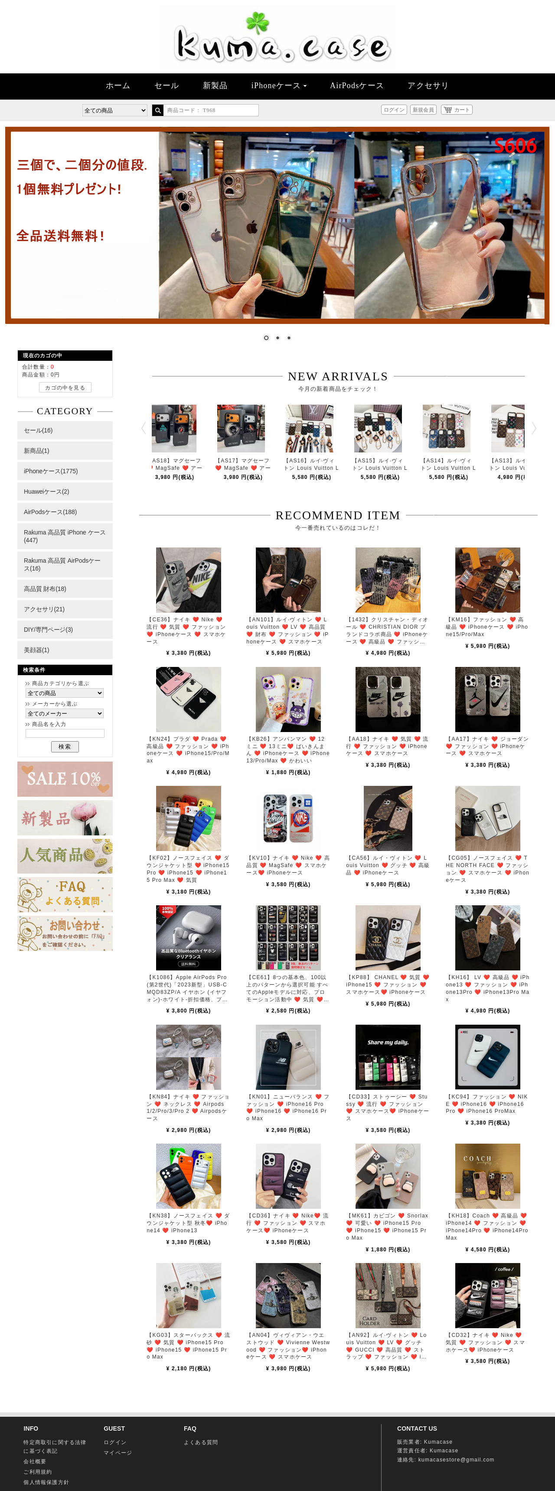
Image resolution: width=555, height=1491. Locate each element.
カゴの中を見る (65, 388)
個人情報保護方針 (46, 1482)
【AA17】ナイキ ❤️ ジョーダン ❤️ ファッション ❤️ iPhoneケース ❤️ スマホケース (487, 746)
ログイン (394, 110)
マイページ (118, 1453)
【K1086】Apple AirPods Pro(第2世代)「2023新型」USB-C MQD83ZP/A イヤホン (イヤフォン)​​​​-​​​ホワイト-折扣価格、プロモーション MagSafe (187, 991)
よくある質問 (201, 1442)
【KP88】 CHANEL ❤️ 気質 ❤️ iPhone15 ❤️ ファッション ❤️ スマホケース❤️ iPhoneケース (388, 984)
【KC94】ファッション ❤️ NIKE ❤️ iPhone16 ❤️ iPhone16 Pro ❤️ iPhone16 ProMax (487, 1104)
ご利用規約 (37, 1472)
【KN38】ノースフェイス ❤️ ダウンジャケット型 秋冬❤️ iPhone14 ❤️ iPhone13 (188, 1223)
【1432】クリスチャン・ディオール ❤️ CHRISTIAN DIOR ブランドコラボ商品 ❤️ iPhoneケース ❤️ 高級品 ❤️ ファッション (387, 634)
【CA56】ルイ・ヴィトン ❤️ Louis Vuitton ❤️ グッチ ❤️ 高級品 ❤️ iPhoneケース (388, 865)
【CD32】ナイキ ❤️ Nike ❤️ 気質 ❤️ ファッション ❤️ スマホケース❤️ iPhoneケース (485, 1342)
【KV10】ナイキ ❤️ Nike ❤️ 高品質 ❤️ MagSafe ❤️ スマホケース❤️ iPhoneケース (288, 865)
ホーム (118, 85)
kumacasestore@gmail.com (456, 1460)
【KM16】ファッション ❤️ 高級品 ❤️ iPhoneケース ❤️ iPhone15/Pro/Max (487, 627)
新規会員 (423, 110)
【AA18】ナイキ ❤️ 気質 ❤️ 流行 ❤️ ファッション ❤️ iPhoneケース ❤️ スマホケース (387, 746)
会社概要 (34, 1461)
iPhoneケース (279, 85)
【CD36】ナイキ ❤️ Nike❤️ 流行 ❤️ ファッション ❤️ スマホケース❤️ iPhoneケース (287, 1223)
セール (167, 85)
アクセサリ (428, 85)
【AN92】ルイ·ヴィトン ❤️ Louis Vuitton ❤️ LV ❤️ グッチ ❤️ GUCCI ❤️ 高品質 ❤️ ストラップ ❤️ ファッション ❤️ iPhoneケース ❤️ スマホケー (387, 1349)
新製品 (215, 85)
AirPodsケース (357, 85)
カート (462, 110)
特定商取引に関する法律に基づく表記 (54, 1446)
